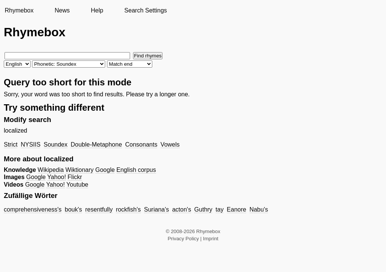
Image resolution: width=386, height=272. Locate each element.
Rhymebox (19, 10)
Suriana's (156, 209)
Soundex (55, 144)
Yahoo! (56, 177)
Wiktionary (80, 170)
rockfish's (128, 209)
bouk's (73, 209)
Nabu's (259, 209)
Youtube (77, 184)
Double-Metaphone (96, 144)
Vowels (170, 144)
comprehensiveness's (32, 209)
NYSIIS (30, 144)
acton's (181, 209)
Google (105, 170)
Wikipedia (51, 170)
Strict (10, 144)
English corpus (136, 170)
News (62, 10)
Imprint (211, 238)
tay (220, 209)
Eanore (237, 209)
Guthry (203, 209)
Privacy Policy (183, 238)
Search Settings (145, 10)
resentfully (99, 209)
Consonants (141, 144)
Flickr (74, 177)
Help (97, 10)
